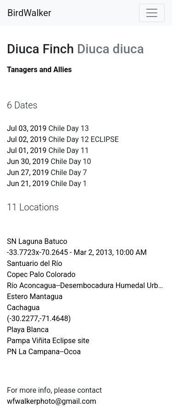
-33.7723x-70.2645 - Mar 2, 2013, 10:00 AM (77, 252)
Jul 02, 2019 (27, 139)
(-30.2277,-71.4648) (39, 318)
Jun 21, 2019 (28, 183)
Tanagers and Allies (39, 69)
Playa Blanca (28, 329)
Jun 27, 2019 (28, 172)
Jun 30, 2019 (28, 161)
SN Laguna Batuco (37, 241)
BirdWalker (29, 12)
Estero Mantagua (34, 296)
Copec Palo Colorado (41, 274)
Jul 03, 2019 (27, 128)
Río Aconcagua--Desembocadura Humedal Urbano (88, 285)
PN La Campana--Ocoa (44, 351)
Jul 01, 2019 (27, 150)
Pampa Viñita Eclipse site (48, 340)
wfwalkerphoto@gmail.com (51, 401)
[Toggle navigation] (152, 13)
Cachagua (23, 307)
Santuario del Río (34, 263)
